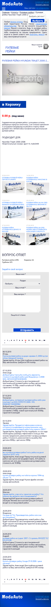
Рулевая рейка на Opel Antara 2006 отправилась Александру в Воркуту (36, 229)
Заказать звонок (42, 4)
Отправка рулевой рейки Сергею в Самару (12, 178)
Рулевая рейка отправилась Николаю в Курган (36, 179)
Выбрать (37, 20)
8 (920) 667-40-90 (42, 2)
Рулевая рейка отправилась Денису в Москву (11, 229)
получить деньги (37, 34)
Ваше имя (21, 274)
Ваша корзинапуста (37, 45)
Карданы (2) (29, 260)
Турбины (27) (7, 262)
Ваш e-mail (20, 288)
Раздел (23, 281)
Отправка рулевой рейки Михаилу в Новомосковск (13, 203)
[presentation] (23, 321)
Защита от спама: (18, 315)
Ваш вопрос (20, 294)
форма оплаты (16, 22)
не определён (42, 8)
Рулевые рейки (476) (10, 260)
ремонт (7, 28)
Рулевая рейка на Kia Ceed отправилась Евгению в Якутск (36, 204)
